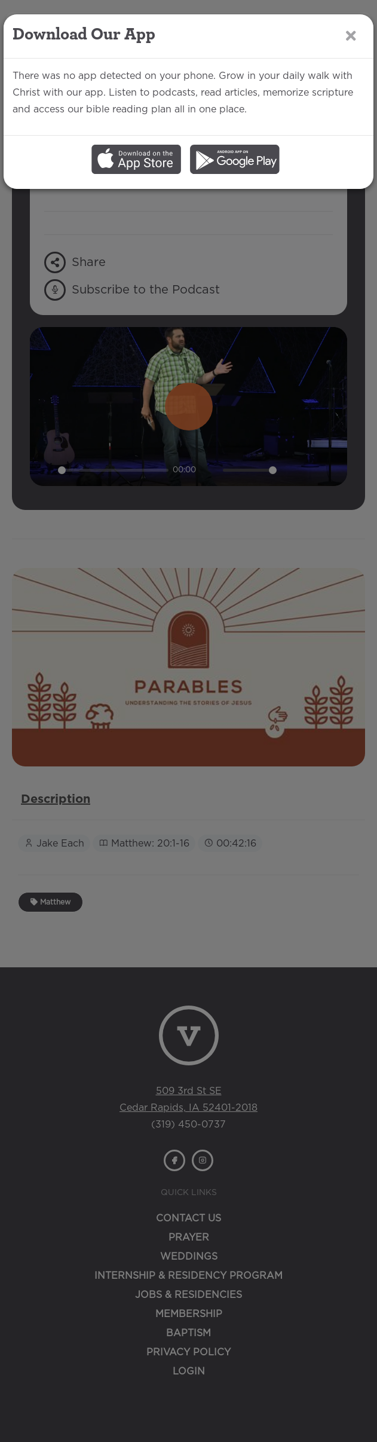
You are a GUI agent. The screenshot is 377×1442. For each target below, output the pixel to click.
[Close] (351, 35)
